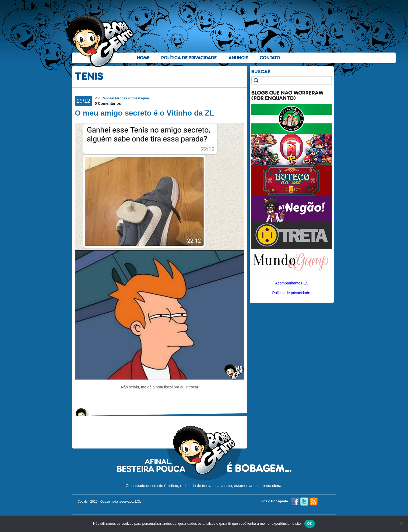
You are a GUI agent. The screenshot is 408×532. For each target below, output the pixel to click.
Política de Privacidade (189, 57)
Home (143, 57)
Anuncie (238, 57)
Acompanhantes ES (291, 283)
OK (309, 523)
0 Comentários (108, 103)
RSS (313, 501)
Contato (270, 57)
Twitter (304, 501)
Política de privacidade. (291, 293)
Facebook (295, 501)
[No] (401, 523)
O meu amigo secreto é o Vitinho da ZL (144, 113)
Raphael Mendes (114, 98)
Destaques (141, 98)
